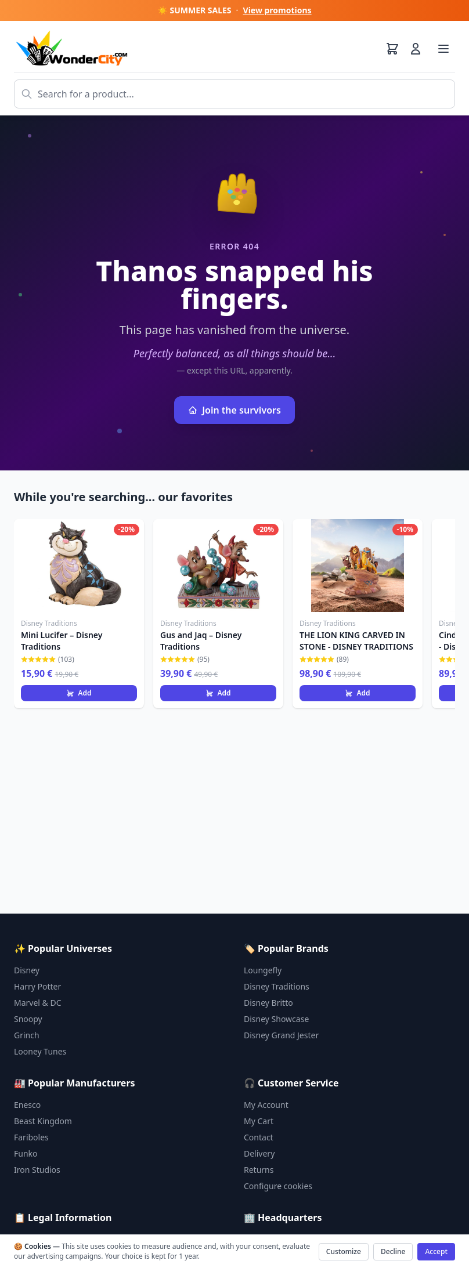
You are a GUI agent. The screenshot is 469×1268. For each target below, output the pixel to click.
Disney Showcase (276, 1018)
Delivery (259, 1153)
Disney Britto (268, 1002)
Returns (258, 1169)
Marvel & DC (38, 1002)
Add (78, 693)
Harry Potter (37, 986)
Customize (343, 1251)
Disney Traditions (276, 986)
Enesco (27, 1104)
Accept (436, 1251)
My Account (266, 1104)
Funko (26, 1153)
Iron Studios (37, 1169)
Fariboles (31, 1137)
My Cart (258, 1120)
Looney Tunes (40, 1051)
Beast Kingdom (43, 1120)
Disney (26, 970)
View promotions (277, 10)
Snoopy (28, 1018)
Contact (258, 1137)
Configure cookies (278, 1185)
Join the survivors (234, 410)
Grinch (26, 1035)
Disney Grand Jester (281, 1035)
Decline (393, 1251)
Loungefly (263, 970)
